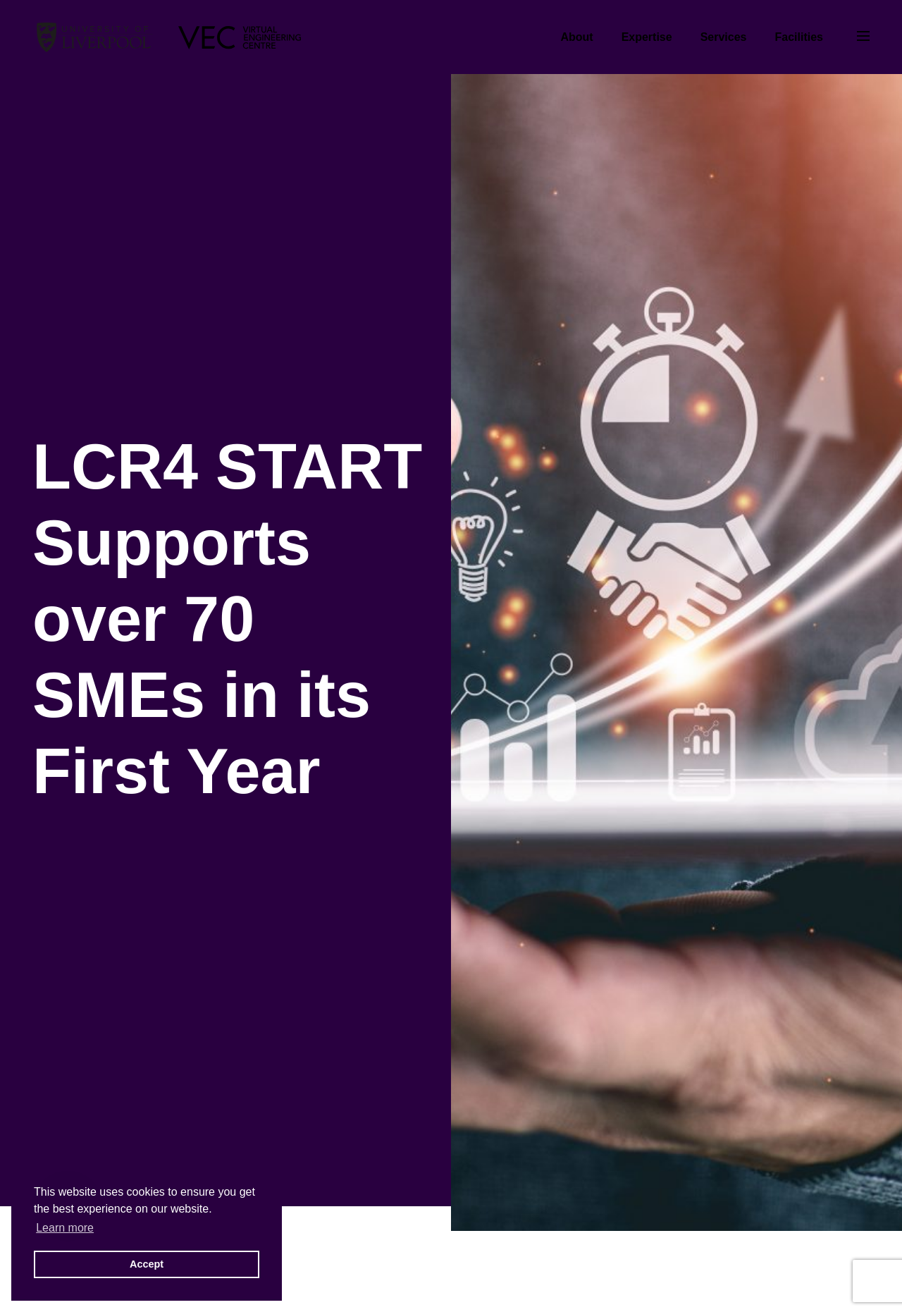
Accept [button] (146, 1264)
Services (723, 37)
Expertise (647, 37)
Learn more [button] (65, 1228)
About (576, 37)
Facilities (799, 37)
